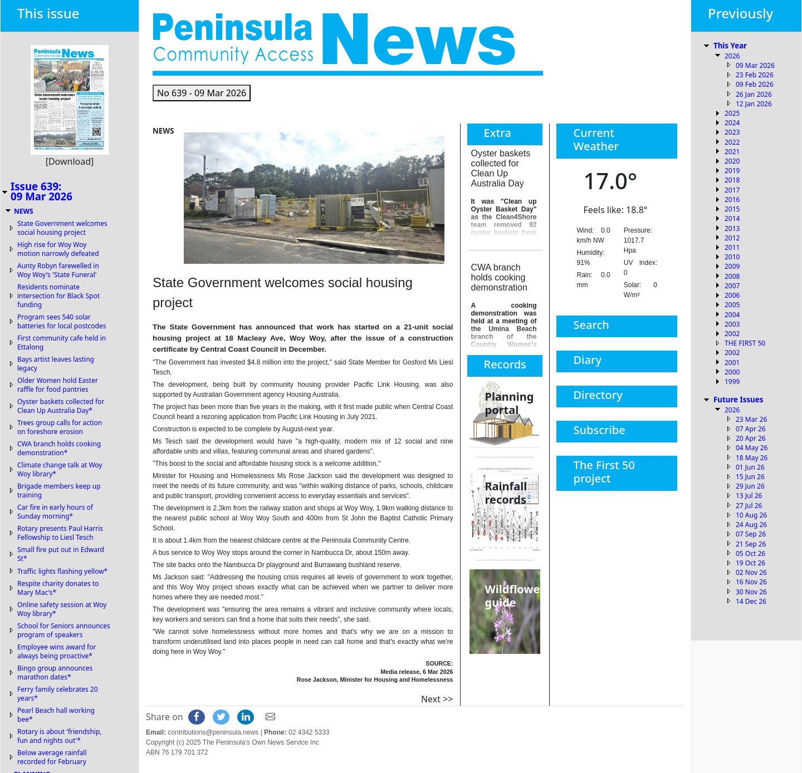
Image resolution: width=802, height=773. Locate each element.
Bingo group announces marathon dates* (54, 672)
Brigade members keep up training (59, 490)
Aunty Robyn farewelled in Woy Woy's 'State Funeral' (58, 270)
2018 (732, 180)
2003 (732, 324)
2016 (732, 199)
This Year (730, 46)
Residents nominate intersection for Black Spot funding (58, 295)
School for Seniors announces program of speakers (63, 630)
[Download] (70, 161)
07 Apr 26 (751, 429)
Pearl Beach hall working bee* (56, 715)
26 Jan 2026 (754, 94)
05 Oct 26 (750, 553)
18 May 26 (751, 457)
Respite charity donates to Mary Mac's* (58, 588)
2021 (732, 151)
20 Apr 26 (751, 438)
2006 (732, 295)
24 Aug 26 (751, 524)
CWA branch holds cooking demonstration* (59, 448)
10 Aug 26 (751, 515)
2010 (732, 257)
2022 (732, 142)
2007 (732, 286)
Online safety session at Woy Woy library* (61, 609)
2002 (732, 333)
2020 (732, 161)
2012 (732, 238)
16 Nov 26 (751, 582)
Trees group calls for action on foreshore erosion (59, 427)
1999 (732, 381)
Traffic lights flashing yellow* (62, 571)
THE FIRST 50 (745, 343)
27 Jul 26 (749, 505)
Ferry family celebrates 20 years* (57, 694)
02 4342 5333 (308, 732)
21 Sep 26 (751, 544)
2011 (732, 247)
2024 (732, 122)
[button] (202, 93)
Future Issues (738, 400)
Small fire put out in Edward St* (60, 554)
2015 (732, 209)
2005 (732, 304)
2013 (732, 228)
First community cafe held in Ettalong (61, 342)
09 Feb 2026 (755, 84)
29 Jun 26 (750, 486)
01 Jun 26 (750, 467)
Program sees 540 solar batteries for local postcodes (61, 321)
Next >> (437, 699)
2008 (732, 276)
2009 (732, 266)
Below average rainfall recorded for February (52, 757)
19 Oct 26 (750, 563)
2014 (732, 218)
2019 (732, 170)
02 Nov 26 (751, 572)
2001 (732, 362)
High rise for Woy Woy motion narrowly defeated (58, 249)
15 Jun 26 (750, 476)
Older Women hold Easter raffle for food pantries (57, 385)
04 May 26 (751, 447)
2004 (732, 314)
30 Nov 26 (751, 592)
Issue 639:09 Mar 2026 (41, 191)
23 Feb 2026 (755, 75)
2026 (732, 56)
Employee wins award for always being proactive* (56, 651)
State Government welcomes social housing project (62, 228)
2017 (732, 190)
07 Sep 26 (751, 534)
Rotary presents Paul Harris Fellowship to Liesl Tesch (60, 533)
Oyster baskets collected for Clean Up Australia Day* (60, 406)
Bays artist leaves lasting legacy (55, 364)
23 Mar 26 (751, 419)
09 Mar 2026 (755, 65)
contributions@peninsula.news (213, 732)
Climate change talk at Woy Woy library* (59, 469)
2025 (732, 113)
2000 (732, 372)
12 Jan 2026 (754, 104)
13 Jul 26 (749, 495)
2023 (732, 132)
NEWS (23, 211)
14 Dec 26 (751, 601)
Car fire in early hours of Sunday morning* (55, 512)
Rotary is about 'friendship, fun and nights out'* (59, 736)
